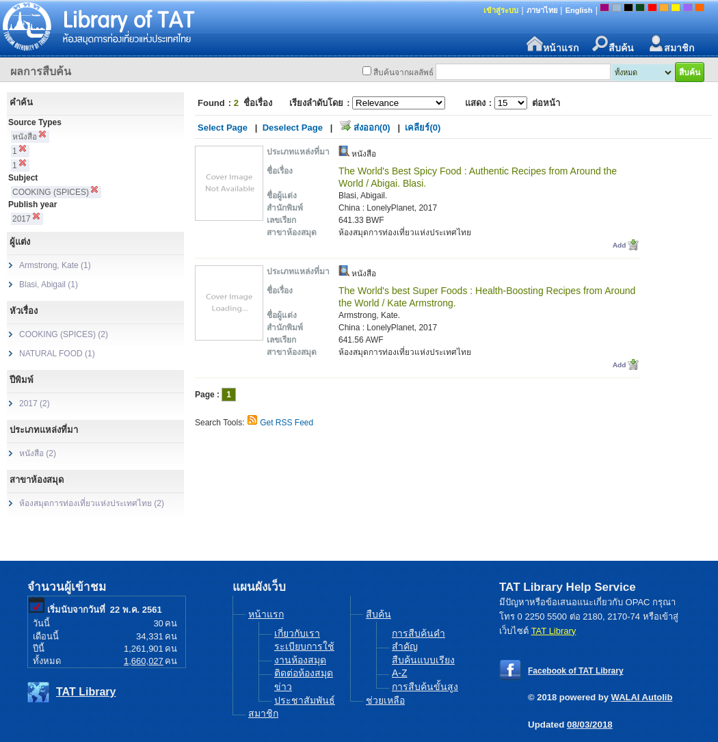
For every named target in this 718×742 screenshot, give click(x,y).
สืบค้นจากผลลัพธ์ (403, 72)
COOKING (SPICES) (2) (63, 334)
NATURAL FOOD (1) (57, 353)
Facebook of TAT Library (576, 671)
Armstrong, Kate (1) (55, 265)
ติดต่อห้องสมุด (303, 672)
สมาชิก (671, 44)
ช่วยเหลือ (385, 700)
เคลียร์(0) (422, 127)
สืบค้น (613, 44)
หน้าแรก (553, 44)
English (579, 10)
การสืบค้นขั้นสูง (425, 686)
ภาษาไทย (542, 10)
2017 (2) (34, 403)
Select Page (223, 127)
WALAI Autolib (642, 697)
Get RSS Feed (286, 422)
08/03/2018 (590, 724)
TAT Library (86, 692)
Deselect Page (293, 127)
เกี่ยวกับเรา (297, 633)
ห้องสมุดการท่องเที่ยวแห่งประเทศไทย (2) (91, 503)
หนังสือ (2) (37, 453)
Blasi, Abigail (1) (48, 284)
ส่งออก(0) (372, 127)
